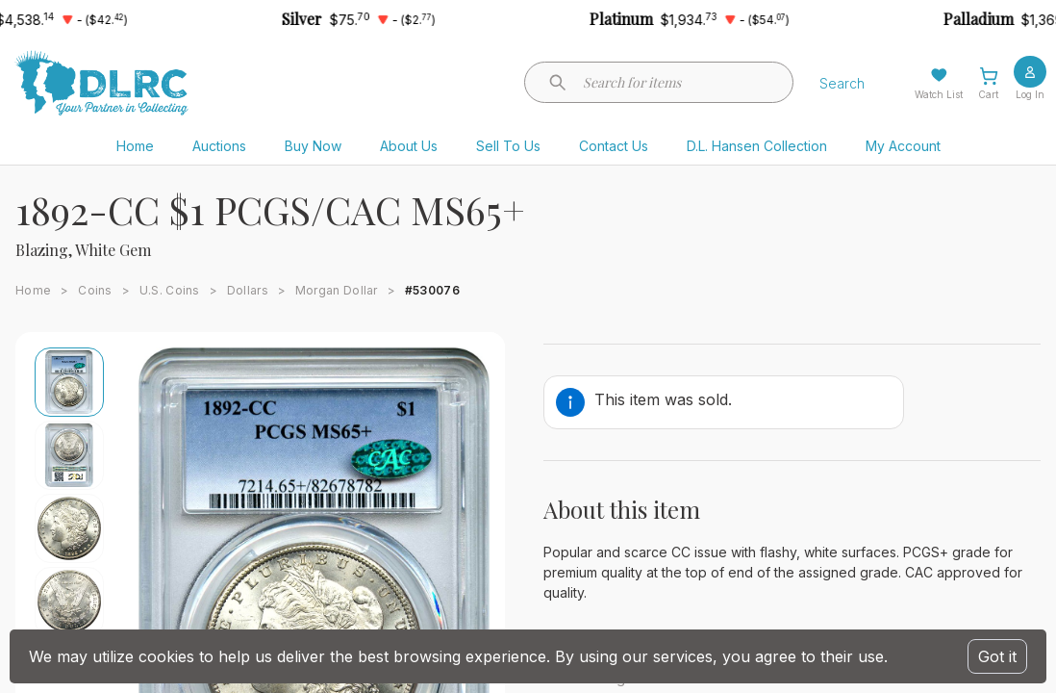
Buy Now (313, 146)
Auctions (219, 146)
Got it (997, 656)
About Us (409, 146)
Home (135, 146)
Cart (988, 94)
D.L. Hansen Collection (757, 146)
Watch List (939, 94)
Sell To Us (508, 146)
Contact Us (613, 146)
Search (842, 83)
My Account (903, 146)
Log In (1030, 94)
